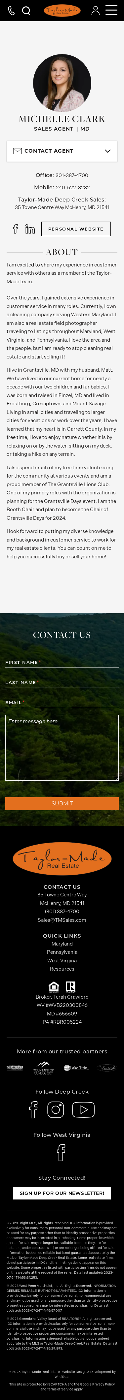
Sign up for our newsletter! (62, 1193)
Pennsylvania (62, 952)
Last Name (22, 682)
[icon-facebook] (34, 1109)
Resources (62, 969)
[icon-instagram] (55, 1110)
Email (14, 702)
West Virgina (62, 961)
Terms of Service (60, 1389)
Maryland (62, 944)
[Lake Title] (76, 1068)
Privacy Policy (103, 1384)
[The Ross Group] (15, 1068)
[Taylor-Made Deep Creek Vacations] (107, 1068)
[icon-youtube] (83, 1110)
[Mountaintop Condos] (43, 1068)
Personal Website (76, 229)
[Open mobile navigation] (111, 10)
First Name (22, 662)
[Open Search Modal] (23, 10)
